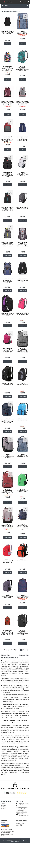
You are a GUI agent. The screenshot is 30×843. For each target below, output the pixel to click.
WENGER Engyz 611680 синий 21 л (22, 138)
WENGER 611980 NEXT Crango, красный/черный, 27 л (7, 139)
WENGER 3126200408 (7, 384)
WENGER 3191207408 (22, 560)
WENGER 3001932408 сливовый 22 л (7, 350)
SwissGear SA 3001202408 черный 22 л (7, 174)
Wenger (9, 840)
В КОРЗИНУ (7, 43)
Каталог (15, 6)
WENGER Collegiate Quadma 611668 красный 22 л (7, 104)
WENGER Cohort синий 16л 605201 (22, 33)
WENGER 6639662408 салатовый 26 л (22, 490)
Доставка (3, 805)
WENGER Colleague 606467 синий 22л (22, 597)
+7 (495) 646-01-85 (23, 804)
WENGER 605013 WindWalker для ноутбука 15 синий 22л (22, 527)
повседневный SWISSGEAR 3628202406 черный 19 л (22, 632)
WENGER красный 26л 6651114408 (7, 561)
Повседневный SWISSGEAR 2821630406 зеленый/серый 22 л (22, 69)
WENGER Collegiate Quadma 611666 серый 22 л (22, 104)
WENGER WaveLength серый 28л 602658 (7, 456)
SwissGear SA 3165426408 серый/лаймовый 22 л (7, 244)
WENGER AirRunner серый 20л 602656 (7, 527)
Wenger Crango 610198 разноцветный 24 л (7, 69)
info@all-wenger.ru (23, 815)
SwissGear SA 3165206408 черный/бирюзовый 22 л (7, 209)
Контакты (3, 806)
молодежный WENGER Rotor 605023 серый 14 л (22, 350)
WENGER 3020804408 (22, 314)
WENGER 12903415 (22, 419)
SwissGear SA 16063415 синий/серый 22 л (7, 280)
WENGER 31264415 (22, 208)
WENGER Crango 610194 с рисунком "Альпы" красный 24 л (7, 633)
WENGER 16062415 (22, 384)
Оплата (3, 803)
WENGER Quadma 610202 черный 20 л (7, 32)
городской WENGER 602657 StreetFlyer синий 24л (7, 420)
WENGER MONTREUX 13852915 (7, 314)
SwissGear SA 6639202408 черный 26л (22, 279)
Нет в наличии (7, 184)
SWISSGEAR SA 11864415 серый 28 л (22, 244)
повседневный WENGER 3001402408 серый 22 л (22, 174)
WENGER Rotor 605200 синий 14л (22, 455)
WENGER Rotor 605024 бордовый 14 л (7, 493)
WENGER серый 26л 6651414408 (7, 596)
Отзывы (3, 808)
